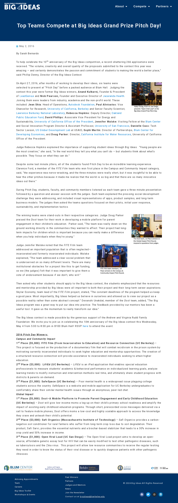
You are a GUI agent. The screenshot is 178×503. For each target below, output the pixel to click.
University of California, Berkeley (68, 108)
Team (17, 483)
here (85, 326)
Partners (164, 6)
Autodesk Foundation (81, 104)
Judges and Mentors (75, 485)
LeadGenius (27, 96)
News (68, 489)
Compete (141, 6)
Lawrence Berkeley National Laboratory (40, 113)
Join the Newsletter (74, 492)
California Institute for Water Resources (106, 134)
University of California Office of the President (63, 121)
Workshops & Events (25, 494)
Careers (18, 487)
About (121, 6)
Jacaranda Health (113, 96)
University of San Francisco (112, 125)
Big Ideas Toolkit (23, 491)
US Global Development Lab (53, 130)
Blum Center (153, 121)
